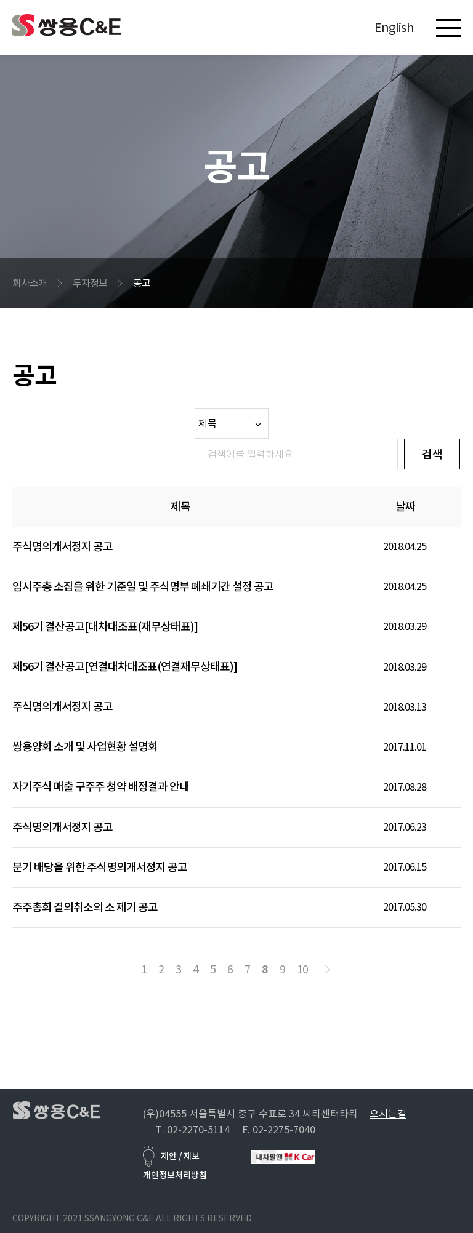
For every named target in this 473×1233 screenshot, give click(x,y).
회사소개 (29, 283)
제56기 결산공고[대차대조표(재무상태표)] (105, 627)
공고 (141, 283)
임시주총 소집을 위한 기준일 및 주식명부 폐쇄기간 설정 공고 (142, 587)
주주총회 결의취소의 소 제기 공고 (85, 907)
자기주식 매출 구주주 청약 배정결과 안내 (100, 787)
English (394, 28)
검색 (432, 454)
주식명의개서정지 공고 (62, 547)
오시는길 (388, 1113)
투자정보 (90, 283)
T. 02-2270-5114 (192, 1129)
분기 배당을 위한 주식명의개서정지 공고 (99, 867)
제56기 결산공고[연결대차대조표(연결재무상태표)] (124, 667)
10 (302, 969)
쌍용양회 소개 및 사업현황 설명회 (85, 747)
